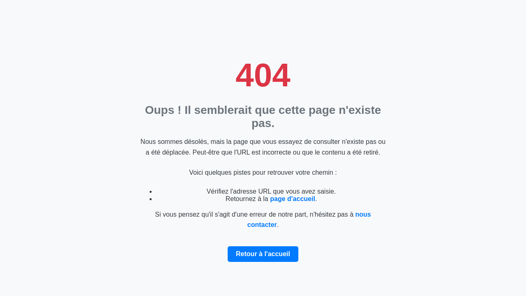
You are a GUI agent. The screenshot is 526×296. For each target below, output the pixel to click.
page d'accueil (292, 198)
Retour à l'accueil (263, 253)
